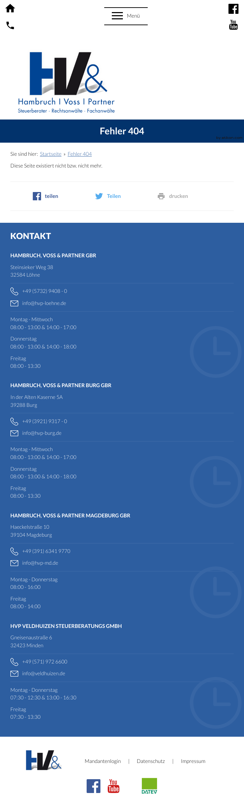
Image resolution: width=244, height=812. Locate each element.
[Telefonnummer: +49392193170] (122, 422)
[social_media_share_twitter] (122, 196)
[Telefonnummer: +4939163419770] (122, 551)
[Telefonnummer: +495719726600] (122, 662)
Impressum (193, 761)
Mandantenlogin (103, 761)
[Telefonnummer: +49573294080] (122, 291)
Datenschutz (151, 761)
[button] (126, 16)
